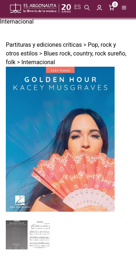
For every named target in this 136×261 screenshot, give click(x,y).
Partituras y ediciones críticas (44, 44)
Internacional (17, 21)
